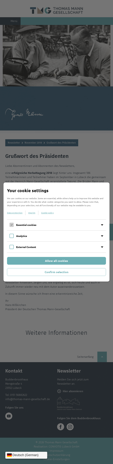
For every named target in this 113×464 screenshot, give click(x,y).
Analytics (21, 235)
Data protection (14, 212)
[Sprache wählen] (26, 455)
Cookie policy (47, 212)
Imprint (31, 212)
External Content (26, 247)
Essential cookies (26, 224)
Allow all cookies (56, 261)
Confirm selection (56, 272)
